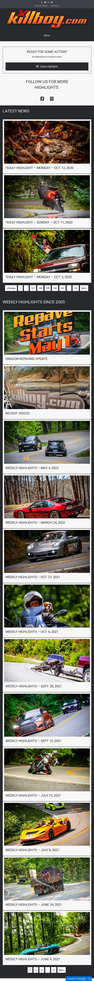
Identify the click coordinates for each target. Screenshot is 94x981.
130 (55, 288)
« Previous (11, 288)
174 (75, 288)
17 (54, 970)
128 (40, 288)
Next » (84, 288)
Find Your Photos (41, 6)
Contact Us (55, 6)
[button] (42, 98)
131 (62, 288)
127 (33, 288)
